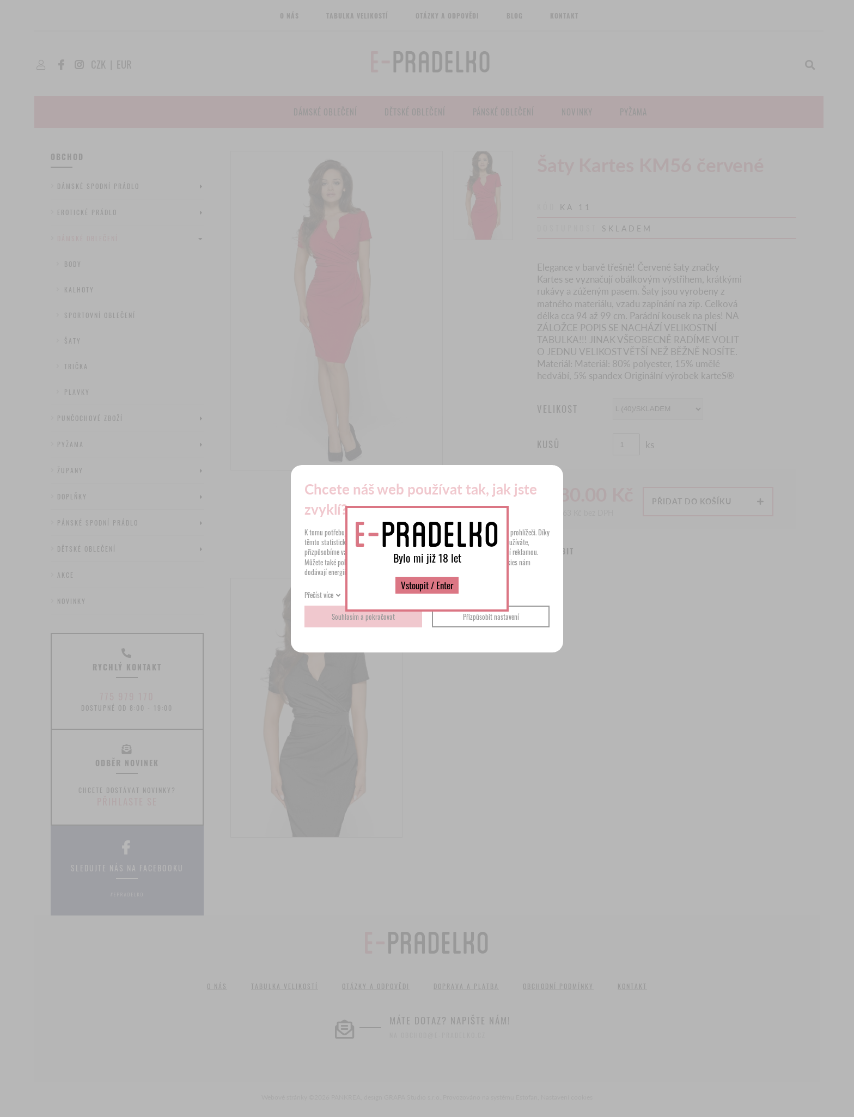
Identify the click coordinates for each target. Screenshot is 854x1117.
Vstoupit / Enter (427, 585)
